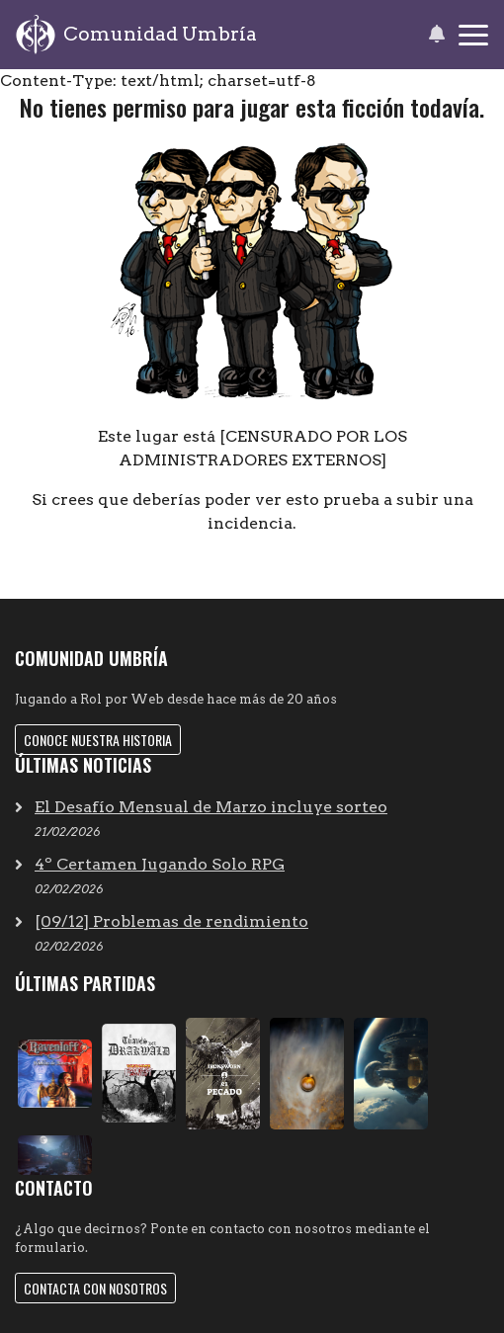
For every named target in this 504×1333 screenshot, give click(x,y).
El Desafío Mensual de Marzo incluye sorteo (211, 806)
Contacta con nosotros (95, 1288)
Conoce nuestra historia (98, 739)
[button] (436, 34)
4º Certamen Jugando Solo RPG (160, 864)
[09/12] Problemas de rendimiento (171, 921)
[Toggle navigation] (473, 35)
